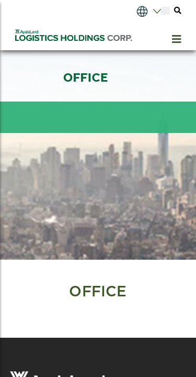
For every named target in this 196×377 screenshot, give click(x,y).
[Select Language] (138, 11)
